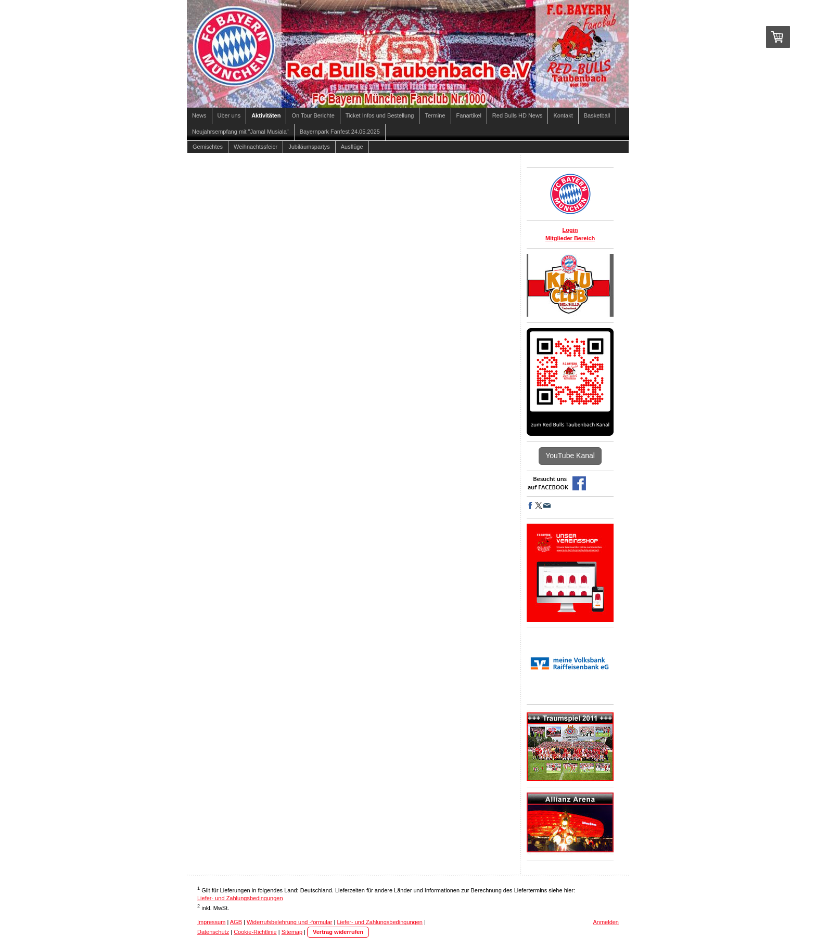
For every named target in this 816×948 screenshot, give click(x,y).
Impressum (211, 922)
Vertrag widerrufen (338, 932)
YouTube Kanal (570, 455)
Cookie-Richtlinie (255, 932)
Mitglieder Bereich (570, 238)
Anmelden (606, 922)
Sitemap (292, 932)
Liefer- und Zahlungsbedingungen (240, 898)
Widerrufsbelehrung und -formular (289, 922)
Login (570, 230)
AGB (236, 922)
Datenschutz (213, 932)
